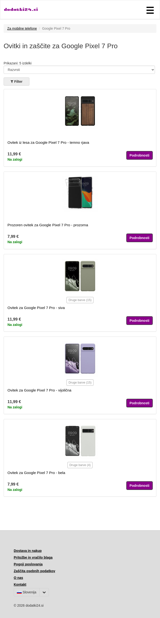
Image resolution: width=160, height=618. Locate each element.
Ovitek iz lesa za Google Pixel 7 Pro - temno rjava (48, 142)
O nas (18, 578)
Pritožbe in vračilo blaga (33, 557)
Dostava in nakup (28, 551)
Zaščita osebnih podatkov (34, 571)
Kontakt (20, 584)
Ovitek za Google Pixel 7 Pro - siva (36, 308)
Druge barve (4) (80, 465)
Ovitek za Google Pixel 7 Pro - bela (36, 473)
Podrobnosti (139, 155)
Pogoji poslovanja (28, 564)
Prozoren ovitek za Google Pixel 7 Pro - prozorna (47, 225)
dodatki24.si (21, 9)
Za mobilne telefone (22, 28)
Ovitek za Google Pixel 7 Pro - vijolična (39, 390)
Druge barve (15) (79, 300)
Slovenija (26, 592)
